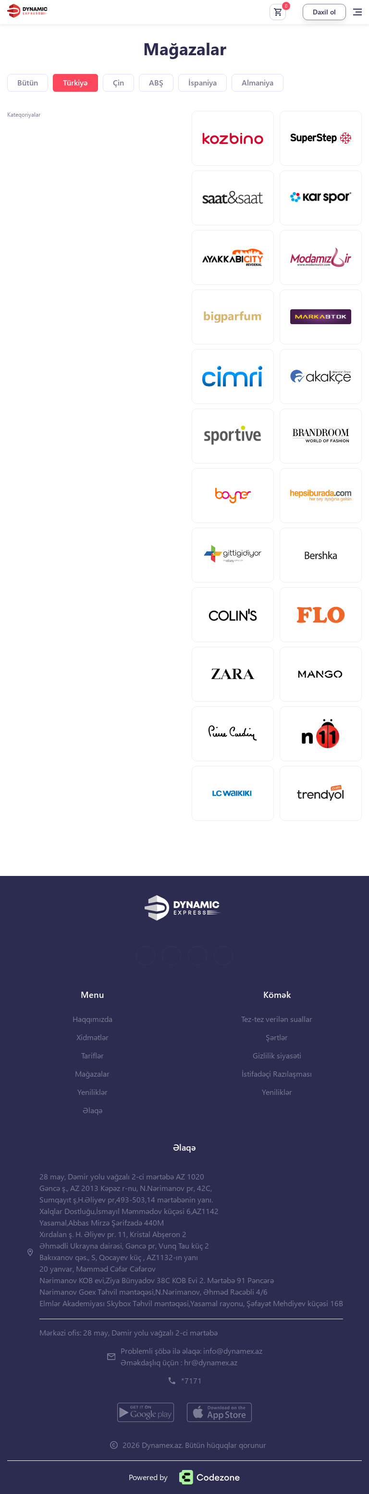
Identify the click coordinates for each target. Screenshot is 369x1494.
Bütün (27, 82)
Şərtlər (277, 1037)
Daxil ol (324, 11)
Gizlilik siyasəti (277, 1055)
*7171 (191, 1380)
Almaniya (257, 82)
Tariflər (92, 1055)
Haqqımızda (92, 1019)
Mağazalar (92, 1074)
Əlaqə (92, 1110)
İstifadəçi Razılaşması (277, 1074)
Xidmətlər (92, 1037)
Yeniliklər (92, 1092)
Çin (118, 82)
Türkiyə (75, 82)
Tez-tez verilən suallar (276, 1019)
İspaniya (202, 82)
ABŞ (156, 82)
